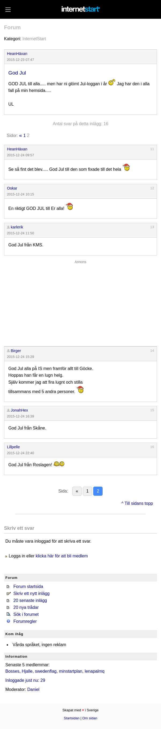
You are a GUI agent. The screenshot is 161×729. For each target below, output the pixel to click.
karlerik (17, 227)
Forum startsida (28, 586)
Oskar (12, 188)
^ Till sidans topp (137, 503)
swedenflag (46, 671)
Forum (12, 27)
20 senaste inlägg (30, 600)
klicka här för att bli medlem (62, 556)
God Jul (17, 73)
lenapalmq (94, 671)
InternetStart (34, 38)
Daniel (33, 689)
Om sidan (89, 718)
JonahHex (19, 410)
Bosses (12, 671)
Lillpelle (13, 447)
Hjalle (27, 671)
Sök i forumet (26, 614)
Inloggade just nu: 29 (25, 680)
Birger (16, 351)
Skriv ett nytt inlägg (31, 593)
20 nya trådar (26, 607)
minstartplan (70, 671)
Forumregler (25, 621)
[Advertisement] (80, 301)
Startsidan (72, 718)
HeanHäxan (17, 53)
